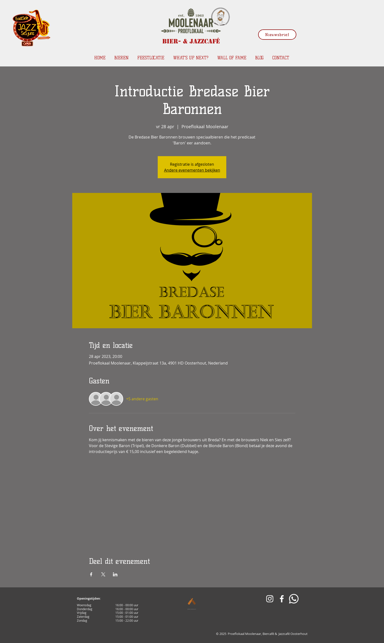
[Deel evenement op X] (103, 574)
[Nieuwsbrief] (277, 34)
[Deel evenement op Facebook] (91, 574)
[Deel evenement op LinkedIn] (115, 574)
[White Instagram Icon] (270, 599)
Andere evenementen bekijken (192, 170)
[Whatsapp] (294, 599)
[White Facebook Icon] (282, 599)
